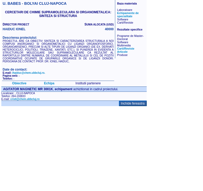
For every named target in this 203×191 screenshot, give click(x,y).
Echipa (49, 83)
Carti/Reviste (125, 48)
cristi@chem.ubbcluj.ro (25, 99)
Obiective (19, 83)
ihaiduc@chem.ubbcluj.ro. (28, 72)
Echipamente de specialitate (128, 14)
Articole (122, 51)
